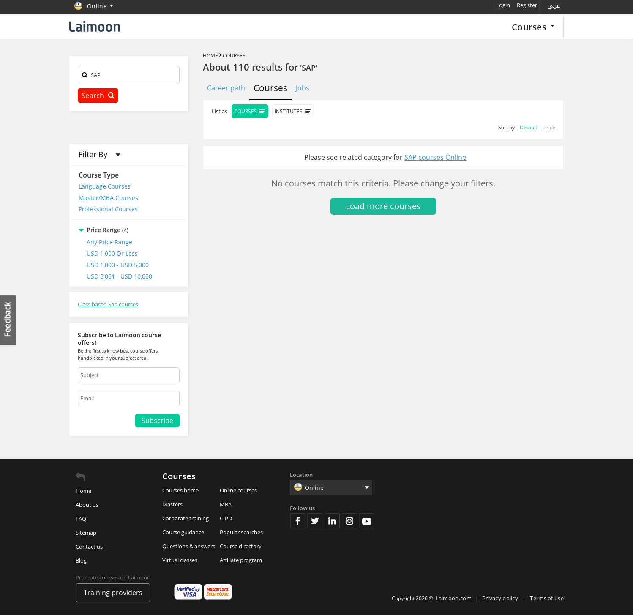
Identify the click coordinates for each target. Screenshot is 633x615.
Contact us (89, 546)
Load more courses (383, 206)
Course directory (241, 546)
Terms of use (547, 598)
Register (527, 5)
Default (528, 127)
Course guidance (183, 532)
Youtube (366, 520)
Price (549, 127)
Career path (226, 88)
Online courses (238, 490)
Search (98, 95)
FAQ (81, 518)
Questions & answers (188, 546)
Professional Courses (108, 209)
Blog (81, 560)
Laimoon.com (454, 598)
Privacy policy (501, 598)
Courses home (180, 490)
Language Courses (105, 186)
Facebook (297, 520)
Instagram (349, 520)
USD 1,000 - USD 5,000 (118, 265)
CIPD (226, 518)
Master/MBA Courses (108, 198)
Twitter (314, 520)
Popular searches (241, 532)
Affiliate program (241, 560)
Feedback (8, 320)
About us (87, 504)
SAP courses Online (435, 157)
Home (210, 55)
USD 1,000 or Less (112, 253)
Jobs (302, 88)
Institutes (293, 111)
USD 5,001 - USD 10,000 (119, 276)
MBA (226, 504)
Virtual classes (179, 560)
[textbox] (128, 76)
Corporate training (185, 518)
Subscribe (157, 420)
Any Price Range (109, 242)
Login (503, 5)
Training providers (113, 592)
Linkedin (332, 520)
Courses (533, 27)
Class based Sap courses (108, 304)
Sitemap (86, 532)
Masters (172, 504)
